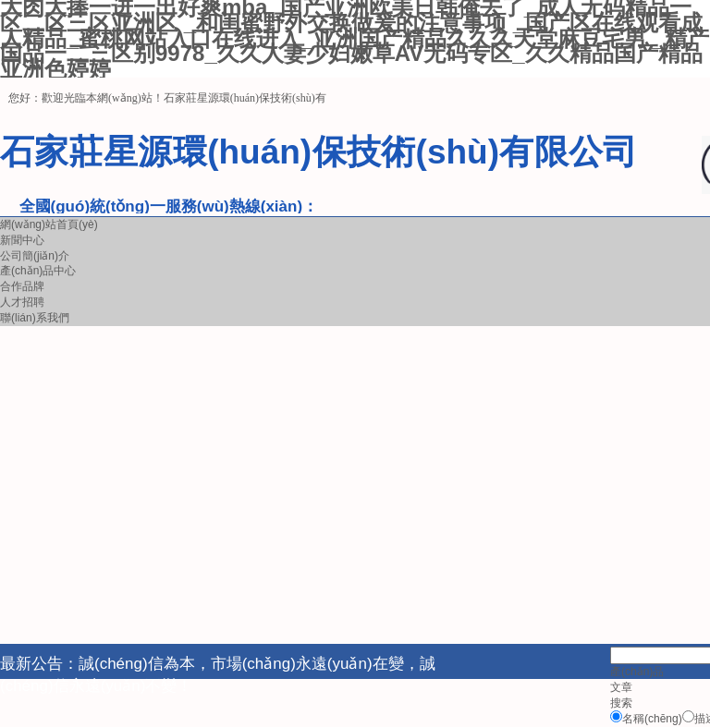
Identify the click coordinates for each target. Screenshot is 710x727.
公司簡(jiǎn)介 (34, 255)
